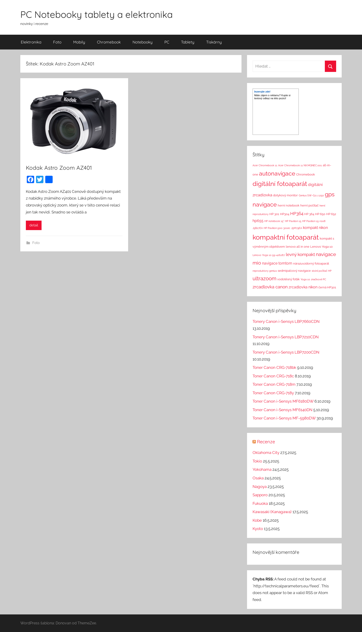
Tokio (257, 461)
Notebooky (143, 42)
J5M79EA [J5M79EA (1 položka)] (296, 228)
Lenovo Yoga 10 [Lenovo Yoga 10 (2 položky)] (321, 246)
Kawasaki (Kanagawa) (272, 511)
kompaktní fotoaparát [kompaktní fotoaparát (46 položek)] (286, 237)
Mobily (79, 42)
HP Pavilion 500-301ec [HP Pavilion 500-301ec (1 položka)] (277, 228)
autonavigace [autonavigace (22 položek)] (277, 173)
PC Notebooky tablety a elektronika (96, 14)
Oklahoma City (266, 452)
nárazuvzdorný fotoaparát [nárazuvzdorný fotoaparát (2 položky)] (311, 263)
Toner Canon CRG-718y (273, 393)
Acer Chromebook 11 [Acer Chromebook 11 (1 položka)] (265, 165)
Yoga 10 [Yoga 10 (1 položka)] (305, 279)
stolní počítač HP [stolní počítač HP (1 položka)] (322, 270)
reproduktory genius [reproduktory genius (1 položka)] (265, 270)
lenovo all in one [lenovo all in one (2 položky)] (297, 246)
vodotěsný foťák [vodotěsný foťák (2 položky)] (288, 279)
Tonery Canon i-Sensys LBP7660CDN (286, 321)
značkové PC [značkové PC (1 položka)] (318, 279)
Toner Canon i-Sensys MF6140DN (282, 409)
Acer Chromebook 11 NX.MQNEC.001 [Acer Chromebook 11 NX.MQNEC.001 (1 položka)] (300, 165)
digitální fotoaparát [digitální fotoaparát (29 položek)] (280, 183)
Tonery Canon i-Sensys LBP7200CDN (286, 352)
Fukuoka (260, 503)
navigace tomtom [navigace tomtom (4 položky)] (277, 263)
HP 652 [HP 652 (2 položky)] (331, 214)
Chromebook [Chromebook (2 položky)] (305, 174)
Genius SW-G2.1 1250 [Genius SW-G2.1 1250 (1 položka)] (311, 195)
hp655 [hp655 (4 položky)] (258, 221)
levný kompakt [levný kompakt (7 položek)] (300, 254)
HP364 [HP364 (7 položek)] (296, 213)
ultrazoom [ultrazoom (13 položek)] (264, 278)
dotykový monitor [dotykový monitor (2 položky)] (285, 195)
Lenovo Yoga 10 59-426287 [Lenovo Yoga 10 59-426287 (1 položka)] (269, 255)
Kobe (257, 520)
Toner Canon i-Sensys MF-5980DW (284, 418)
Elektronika (31, 42)
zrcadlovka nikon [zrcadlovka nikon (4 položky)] (303, 287)
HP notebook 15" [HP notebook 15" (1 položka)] (274, 221)
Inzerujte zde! (262, 91)
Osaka (258, 478)
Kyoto (258, 528)
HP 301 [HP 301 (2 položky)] (274, 214)
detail (33, 225)
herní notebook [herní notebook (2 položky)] (288, 205)
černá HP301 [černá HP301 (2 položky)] (327, 287)
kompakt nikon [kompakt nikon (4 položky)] (315, 227)
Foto (57, 42)
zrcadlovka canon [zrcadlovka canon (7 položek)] (270, 286)
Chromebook (109, 42)
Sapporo (260, 495)
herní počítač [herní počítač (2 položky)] (309, 205)
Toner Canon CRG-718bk (274, 367)
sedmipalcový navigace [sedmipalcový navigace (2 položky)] (294, 270)
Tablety (187, 42)
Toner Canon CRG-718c (273, 376)
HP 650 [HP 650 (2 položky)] (320, 214)
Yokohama (262, 469)
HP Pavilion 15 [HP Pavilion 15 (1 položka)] (293, 221)
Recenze (266, 441)
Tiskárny (214, 42)
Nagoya (260, 486)
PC (166, 42)
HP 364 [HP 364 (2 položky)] (309, 214)
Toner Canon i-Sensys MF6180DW (283, 401)
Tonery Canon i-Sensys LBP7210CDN (286, 337)
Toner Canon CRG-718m (274, 384)
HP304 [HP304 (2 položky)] (284, 214)
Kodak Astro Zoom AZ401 (59, 167)
